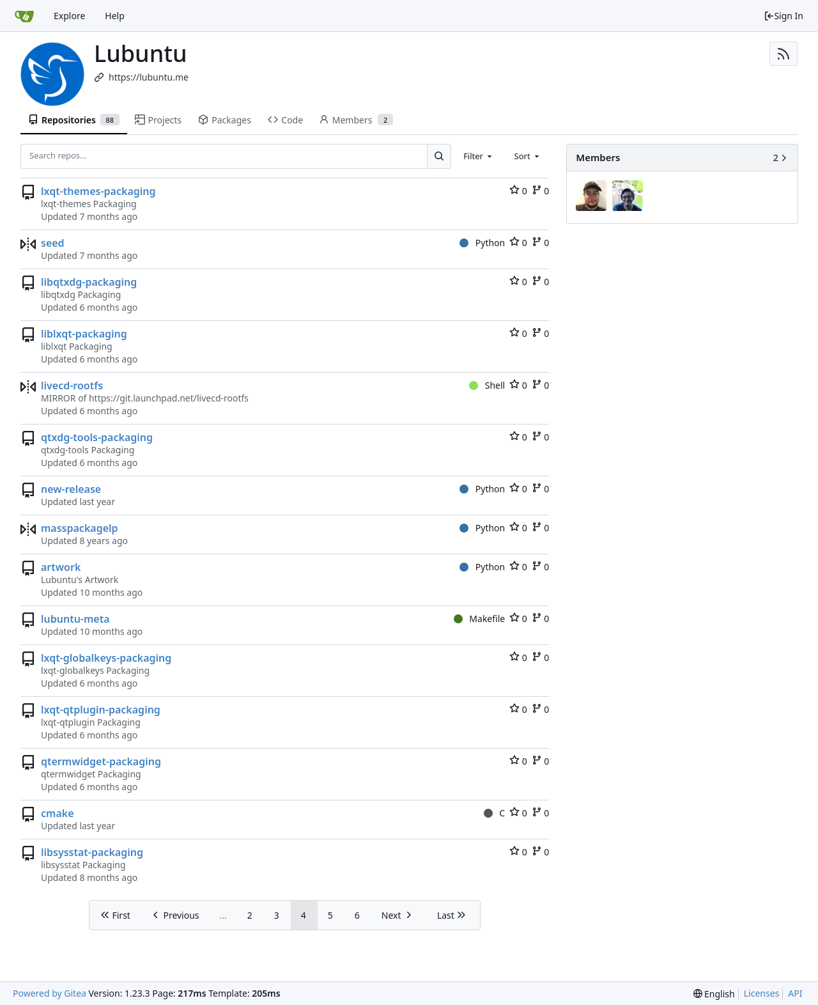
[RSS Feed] (783, 54)
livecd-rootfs (72, 385)
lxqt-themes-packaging (98, 191)
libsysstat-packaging (92, 852)
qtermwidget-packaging (101, 761)
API (795, 993)
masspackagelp (79, 528)
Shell (487, 385)
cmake (57, 813)
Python (482, 243)
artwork (61, 567)
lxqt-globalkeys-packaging (106, 657)
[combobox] (479, 156)
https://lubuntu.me (149, 77)
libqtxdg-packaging (89, 282)
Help (115, 16)
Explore (69, 16)
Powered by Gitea (49, 993)
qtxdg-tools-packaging (97, 437)
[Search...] (439, 156)
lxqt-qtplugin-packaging (100, 709)
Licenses (762, 993)
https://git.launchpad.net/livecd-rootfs (169, 398)
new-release (71, 489)
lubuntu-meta (75, 618)
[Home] (24, 15)
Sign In (783, 16)
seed (53, 243)
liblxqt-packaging (84, 333)
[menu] (714, 994)
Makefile (479, 618)
